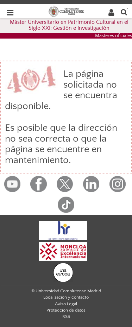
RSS (66, 316)
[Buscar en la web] (124, 11)
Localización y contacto (66, 297)
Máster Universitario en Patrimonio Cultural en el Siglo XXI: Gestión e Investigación (69, 25)
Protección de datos (66, 310)
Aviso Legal (66, 303)
